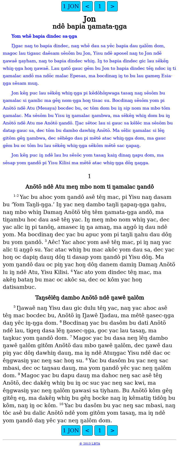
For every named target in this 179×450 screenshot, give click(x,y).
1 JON (71, 6)
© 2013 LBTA (89, 443)
